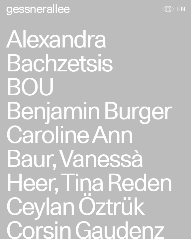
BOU (30, 86)
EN (181, 9)
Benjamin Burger (88, 110)
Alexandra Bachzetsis (59, 50)
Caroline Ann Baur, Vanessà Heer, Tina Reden (89, 158)
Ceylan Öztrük (75, 206)
